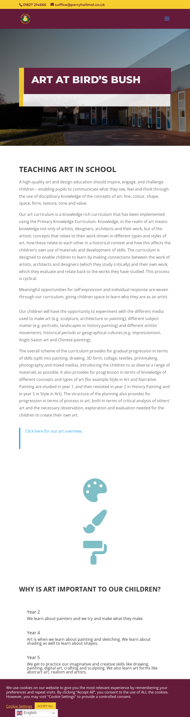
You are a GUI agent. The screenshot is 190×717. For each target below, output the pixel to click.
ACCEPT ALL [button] (45, 706)
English (27, 713)
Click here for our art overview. (53, 431)
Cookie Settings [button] (19, 706)
